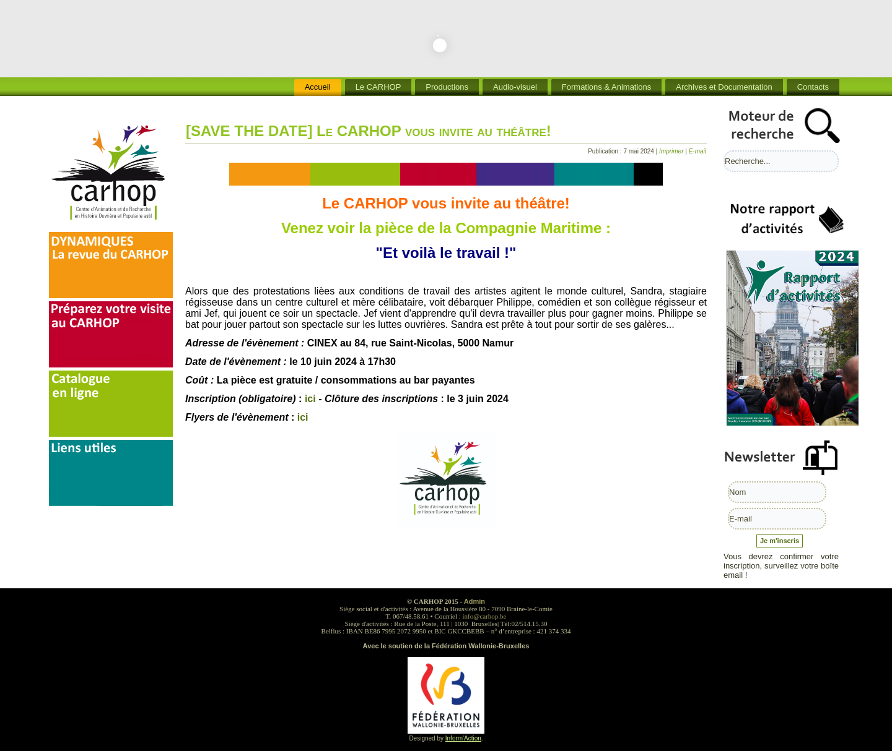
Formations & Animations (607, 87)
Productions (447, 87)
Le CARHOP (378, 87)
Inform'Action (463, 738)
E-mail (697, 151)
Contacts (813, 87)
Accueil (318, 87)
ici (310, 398)
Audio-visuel (515, 87)
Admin (474, 601)
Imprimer (672, 151)
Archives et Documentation (724, 87)
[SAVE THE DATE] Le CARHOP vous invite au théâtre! (368, 130)
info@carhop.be (485, 616)
